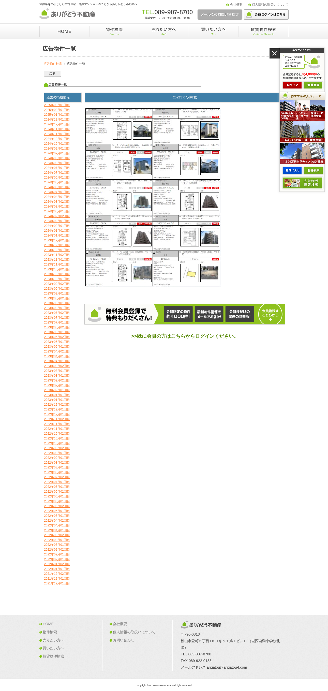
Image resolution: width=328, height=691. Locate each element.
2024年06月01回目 (57, 177)
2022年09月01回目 (57, 453)
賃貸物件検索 (53, 656)
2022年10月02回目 (57, 433)
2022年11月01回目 (57, 424)
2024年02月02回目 (57, 216)
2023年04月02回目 (57, 351)
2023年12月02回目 (57, 240)
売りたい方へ (53, 640)
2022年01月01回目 (57, 569)
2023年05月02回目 (57, 337)
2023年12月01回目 (57, 245)
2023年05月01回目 (57, 342)
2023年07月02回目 (57, 313)
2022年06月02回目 (57, 491)
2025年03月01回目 (57, 105)
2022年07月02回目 (57, 477)
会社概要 (236, 4)
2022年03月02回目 (57, 535)
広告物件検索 (53, 64)
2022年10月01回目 (57, 438)
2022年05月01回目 (57, 511)
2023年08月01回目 (57, 303)
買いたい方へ (53, 648)
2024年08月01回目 (57, 158)
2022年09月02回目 (57, 448)
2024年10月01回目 (57, 139)
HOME (48, 624)
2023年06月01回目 (57, 332)
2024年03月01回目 (57, 206)
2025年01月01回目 (57, 114)
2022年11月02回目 (57, 419)
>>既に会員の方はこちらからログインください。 (184, 336)
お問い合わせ (123, 640)
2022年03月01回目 (57, 540)
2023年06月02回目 (57, 327)
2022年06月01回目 (57, 496)
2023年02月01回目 (57, 385)
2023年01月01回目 (57, 395)
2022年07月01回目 (57, 482)
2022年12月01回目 (57, 409)
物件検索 (50, 632)
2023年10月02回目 (57, 269)
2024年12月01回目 (57, 119)
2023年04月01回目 (57, 356)
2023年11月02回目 (57, 255)
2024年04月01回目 (57, 192)
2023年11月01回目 (57, 259)
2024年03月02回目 (57, 201)
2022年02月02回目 (57, 549)
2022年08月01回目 (57, 467)
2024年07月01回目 (57, 168)
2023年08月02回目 (57, 298)
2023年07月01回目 (57, 317)
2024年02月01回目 (57, 221)
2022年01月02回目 (57, 564)
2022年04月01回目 (57, 525)
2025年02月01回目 (57, 110)
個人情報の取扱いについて (270, 4)
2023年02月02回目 (57, 380)
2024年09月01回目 (57, 148)
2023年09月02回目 (57, 284)
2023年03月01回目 (57, 371)
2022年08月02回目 (57, 462)
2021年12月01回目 (57, 578)
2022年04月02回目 (57, 520)
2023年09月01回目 (57, 288)
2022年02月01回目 (57, 554)
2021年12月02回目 (57, 574)
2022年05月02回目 (57, 506)
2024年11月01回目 (57, 129)
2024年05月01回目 (57, 187)
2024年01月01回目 (57, 230)
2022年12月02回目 (57, 404)
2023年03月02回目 (57, 366)
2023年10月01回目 (57, 274)
